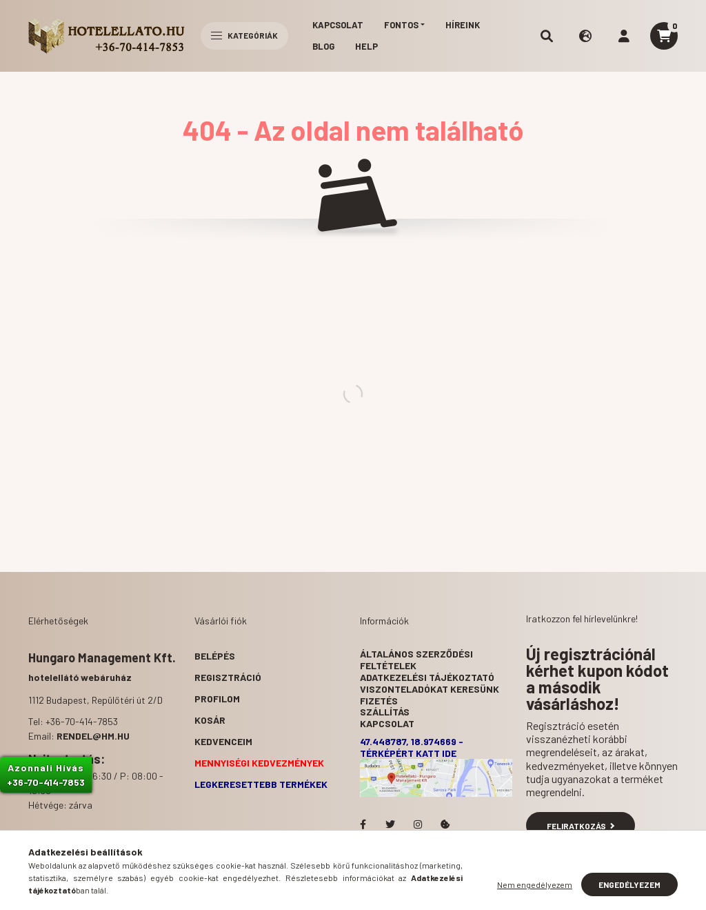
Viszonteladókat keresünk (429, 689)
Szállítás (385, 712)
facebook (362, 824)
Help (366, 46)
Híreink (462, 24)
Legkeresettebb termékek (260, 784)
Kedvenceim (223, 741)
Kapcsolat (337, 24)
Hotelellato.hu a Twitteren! (390, 824)
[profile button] (624, 36)
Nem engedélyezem (534, 884)
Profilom (217, 698)
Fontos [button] (401, 24)
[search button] (547, 36)
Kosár (209, 720)
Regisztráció (227, 677)
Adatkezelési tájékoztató (427, 677)
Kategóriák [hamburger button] (244, 35)
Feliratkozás (581, 826)
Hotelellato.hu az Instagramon (418, 824)
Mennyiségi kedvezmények (259, 763)
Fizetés (379, 700)
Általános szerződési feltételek (416, 659)
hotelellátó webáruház (80, 677)
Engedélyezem (629, 884)
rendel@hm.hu (93, 736)
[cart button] (664, 36)
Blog (323, 46)
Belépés (214, 656)
